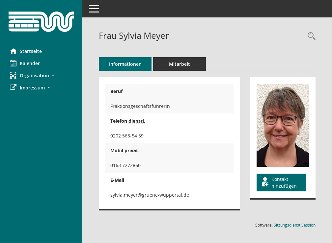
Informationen (125, 64)
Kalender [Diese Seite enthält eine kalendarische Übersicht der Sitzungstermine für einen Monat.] (25, 63)
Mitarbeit (179, 64)
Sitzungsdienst (295, 225)
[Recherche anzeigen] (310, 36)
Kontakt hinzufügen (279, 182)
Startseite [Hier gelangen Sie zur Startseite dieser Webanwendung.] (26, 51)
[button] (41, 75)
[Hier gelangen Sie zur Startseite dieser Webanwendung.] (41, 22)
